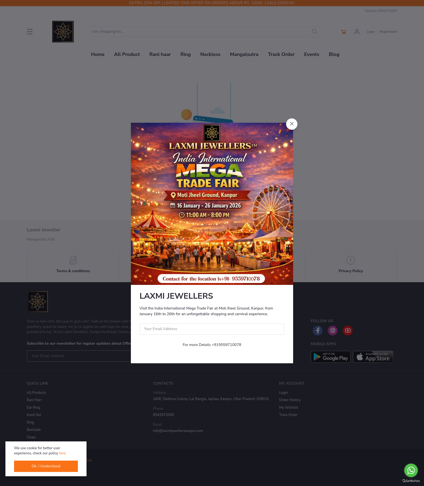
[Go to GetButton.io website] (411, 480)
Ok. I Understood (46, 466)
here (62, 453)
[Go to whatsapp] (411, 470)
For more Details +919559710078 (212, 344)
